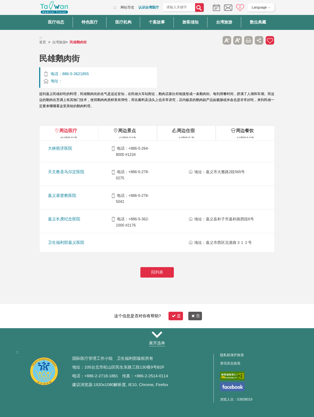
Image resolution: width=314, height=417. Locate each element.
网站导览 (127, 7)
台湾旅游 (59, 42)
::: (115, 7)
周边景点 (127, 130)
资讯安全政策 (230, 363)
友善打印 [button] (248, 40)
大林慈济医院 (60, 148)
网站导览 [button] (157, 334)
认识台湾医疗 (148, 7)
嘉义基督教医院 (62, 195)
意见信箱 (228, 7)
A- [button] (227, 40)
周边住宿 (186, 130)
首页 (42, 42)
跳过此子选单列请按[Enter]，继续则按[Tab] (216, 40)
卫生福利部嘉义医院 (66, 242)
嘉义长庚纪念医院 (64, 219)
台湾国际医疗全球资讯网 (54, 8)
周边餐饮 (245, 130)
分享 (259, 40)
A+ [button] (237, 40)
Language (259, 7)
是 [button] (176, 316)
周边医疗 (68, 130)
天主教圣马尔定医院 (66, 172)
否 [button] (196, 316)
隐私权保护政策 (232, 355)
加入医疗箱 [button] (270, 40)
